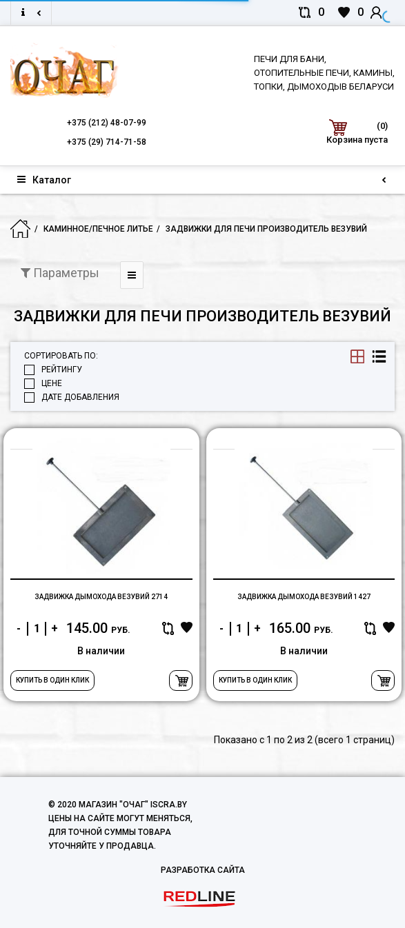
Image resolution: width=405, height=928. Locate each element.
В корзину (180, 680)
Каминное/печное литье (98, 229)
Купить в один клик (52, 680)
